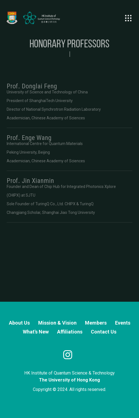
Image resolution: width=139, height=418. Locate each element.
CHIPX (13, 195)
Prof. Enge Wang (29, 138)
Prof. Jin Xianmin (30, 181)
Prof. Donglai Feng (32, 86)
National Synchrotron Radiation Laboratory (63, 109)
